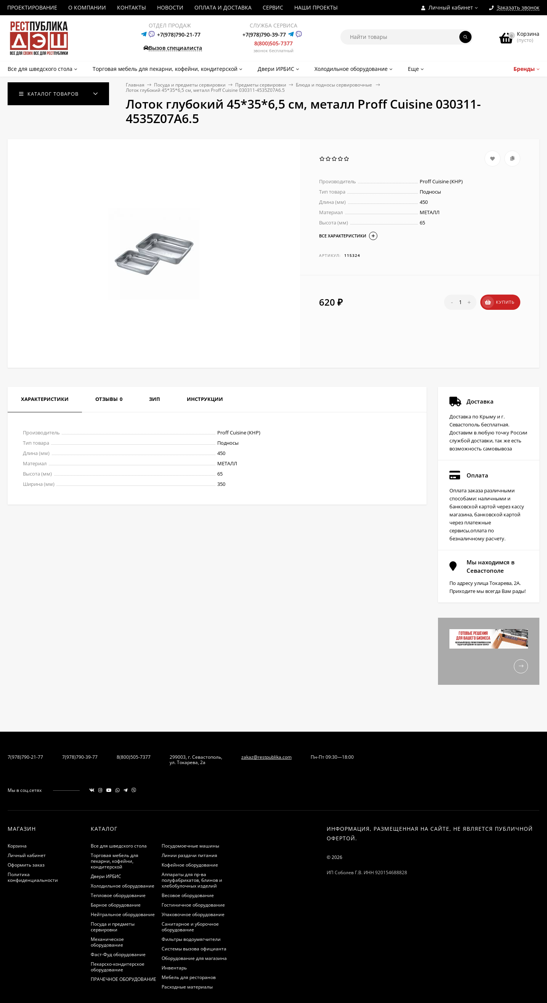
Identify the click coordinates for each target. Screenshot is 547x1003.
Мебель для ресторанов (189, 977)
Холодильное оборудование (122, 886)
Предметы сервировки (260, 85)
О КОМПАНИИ (87, 7)
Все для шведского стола (119, 846)
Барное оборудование (116, 905)
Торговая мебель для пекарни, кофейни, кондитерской (114, 861)
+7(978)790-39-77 (264, 34)
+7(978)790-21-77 (179, 34)
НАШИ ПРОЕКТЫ (316, 7)
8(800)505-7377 (273, 43)
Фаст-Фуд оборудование (118, 954)
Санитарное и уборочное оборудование (190, 927)
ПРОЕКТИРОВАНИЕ (32, 7)
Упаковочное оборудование (193, 914)
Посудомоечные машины (190, 846)
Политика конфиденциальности (33, 877)
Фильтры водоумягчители (191, 939)
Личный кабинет (27, 855)
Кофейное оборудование (190, 865)
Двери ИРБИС (106, 876)
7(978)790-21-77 (25, 757)
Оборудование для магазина (194, 958)
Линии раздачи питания (189, 855)
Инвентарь (174, 968)
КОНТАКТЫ (131, 7)
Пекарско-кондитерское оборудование (117, 967)
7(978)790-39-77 (80, 757)
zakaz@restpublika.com (266, 757)
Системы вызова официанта (194, 948)
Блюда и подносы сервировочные (334, 85)
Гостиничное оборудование (193, 905)
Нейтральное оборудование (123, 914)
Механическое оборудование (107, 942)
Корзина (17, 846)
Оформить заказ (26, 865)
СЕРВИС (273, 7)
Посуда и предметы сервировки (190, 85)
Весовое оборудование (188, 895)
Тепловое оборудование (118, 895)
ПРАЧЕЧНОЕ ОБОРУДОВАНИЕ (123, 979)
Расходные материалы (187, 987)
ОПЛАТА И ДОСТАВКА (223, 7)
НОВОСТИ (170, 7)
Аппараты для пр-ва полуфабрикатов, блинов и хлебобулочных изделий (192, 880)
